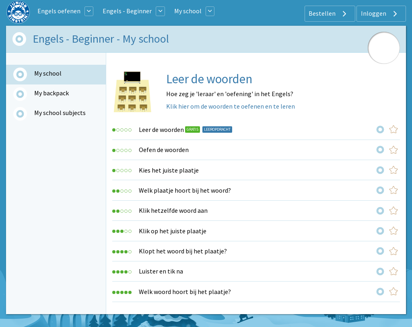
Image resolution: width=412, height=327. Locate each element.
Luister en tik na (161, 271)
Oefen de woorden (164, 150)
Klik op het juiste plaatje (172, 231)
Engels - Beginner (127, 11)
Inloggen (380, 13)
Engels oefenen (58, 11)
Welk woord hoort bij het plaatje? (185, 292)
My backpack (51, 93)
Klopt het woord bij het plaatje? (183, 251)
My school (188, 11)
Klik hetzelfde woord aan (173, 210)
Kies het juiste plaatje (169, 170)
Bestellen (328, 13)
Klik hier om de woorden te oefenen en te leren (230, 106)
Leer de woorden (161, 129)
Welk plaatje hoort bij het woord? (185, 190)
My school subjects (60, 113)
